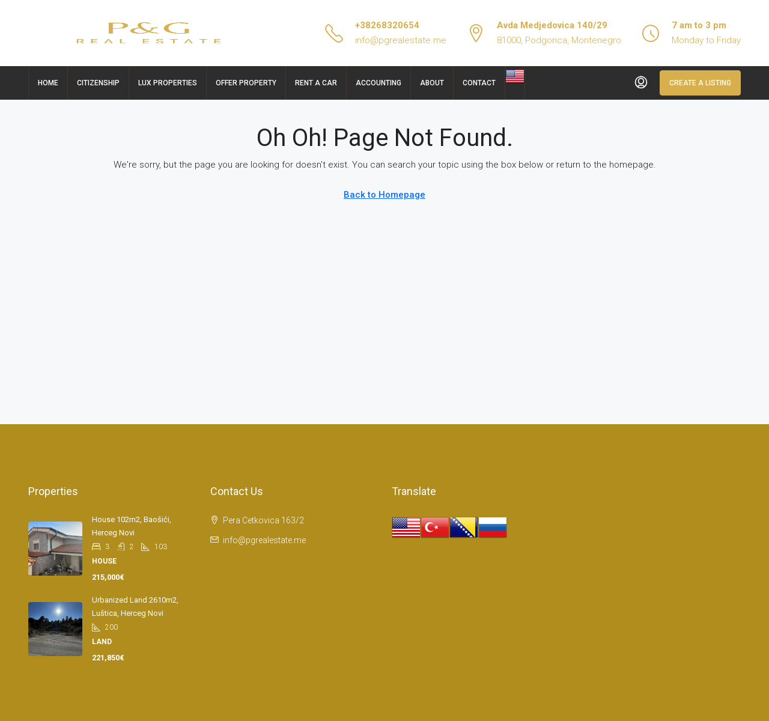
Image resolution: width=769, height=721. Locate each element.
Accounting (378, 83)
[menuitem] (641, 83)
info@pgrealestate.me (400, 40)
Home (48, 83)
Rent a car (316, 83)
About (432, 83)
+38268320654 (387, 25)
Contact (479, 83)
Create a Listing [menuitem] (700, 83)
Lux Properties (167, 83)
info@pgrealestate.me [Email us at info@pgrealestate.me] (264, 540)
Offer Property (246, 83)
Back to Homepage (384, 194)
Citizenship (98, 83)
